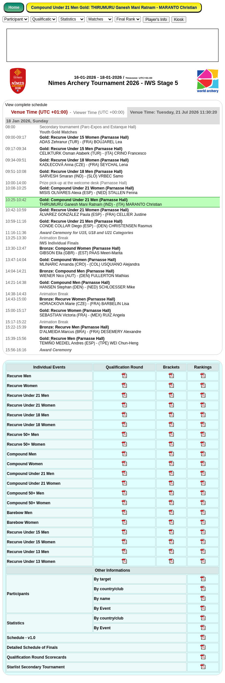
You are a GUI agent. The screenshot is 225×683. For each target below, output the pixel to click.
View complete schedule (26, 105)
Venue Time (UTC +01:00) (39, 112)
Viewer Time (98, 112)
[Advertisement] (112, 45)
